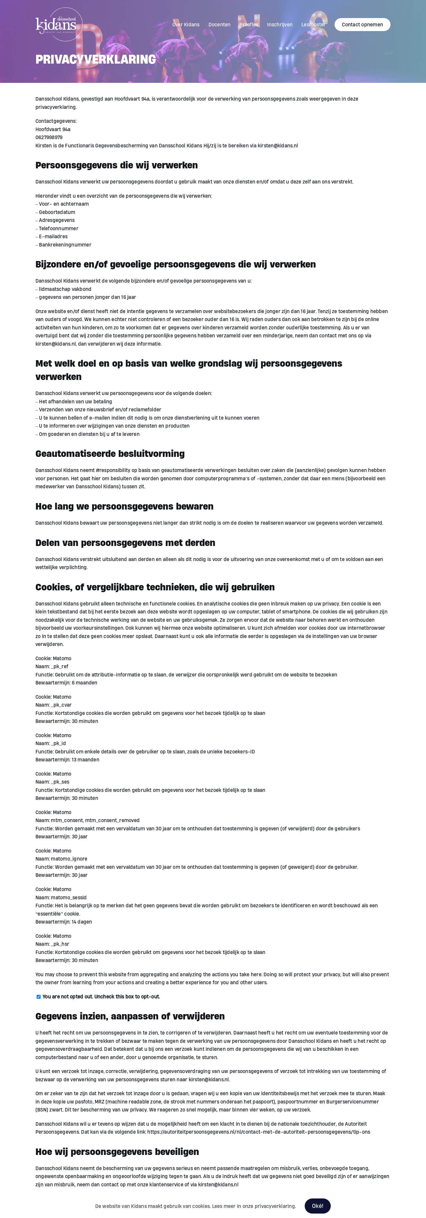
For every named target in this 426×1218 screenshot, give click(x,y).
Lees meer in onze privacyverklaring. (254, 1206)
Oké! (317, 1205)
